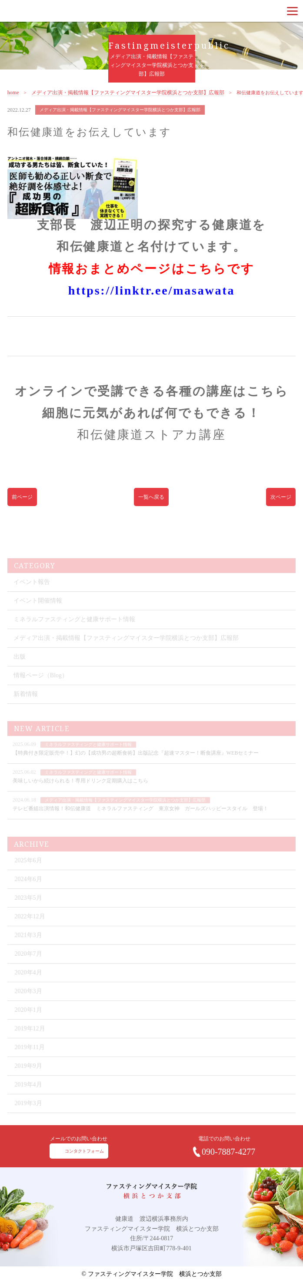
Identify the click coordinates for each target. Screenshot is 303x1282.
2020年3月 (28, 1000)
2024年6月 (28, 887)
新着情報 (25, 702)
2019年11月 (30, 1056)
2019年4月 (28, 1093)
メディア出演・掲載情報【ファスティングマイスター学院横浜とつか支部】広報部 (127, 98)
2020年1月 (28, 1018)
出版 (19, 665)
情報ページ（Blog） (40, 684)
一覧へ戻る (151, 502)
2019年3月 (28, 1112)
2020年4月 (28, 981)
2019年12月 (30, 1037)
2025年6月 (28, 869)
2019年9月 (28, 1074)
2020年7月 (28, 962)
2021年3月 (28, 944)
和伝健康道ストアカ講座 (151, 440)
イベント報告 (31, 590)
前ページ (22, 502)
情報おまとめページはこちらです (152, 274)
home (13, 98)
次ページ (280, 502)
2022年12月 (30, 925)
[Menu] (292, 10)
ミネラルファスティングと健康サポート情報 (74, 628)
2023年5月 (28, 906)
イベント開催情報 (37, 609)
